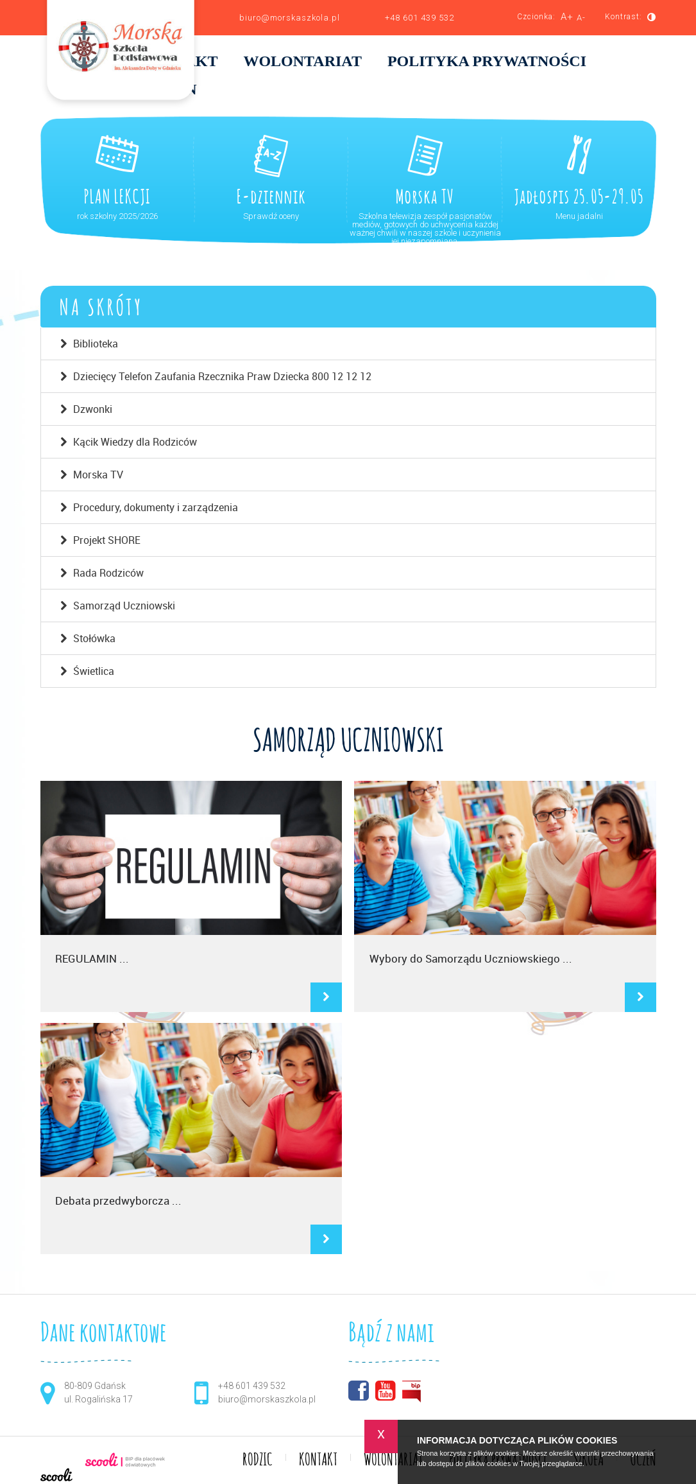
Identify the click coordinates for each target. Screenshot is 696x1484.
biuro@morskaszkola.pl (289, 17)
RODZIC (257, 1460)
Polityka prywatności (486, 61)
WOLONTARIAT (302, 61)
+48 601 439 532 (419, 17)
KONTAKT (318, 1460)
